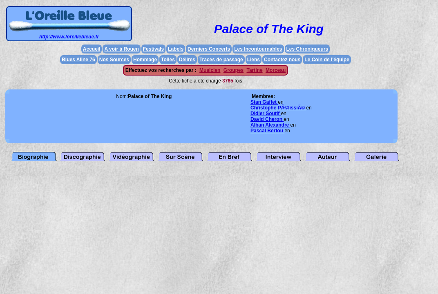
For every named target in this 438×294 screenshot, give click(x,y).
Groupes (233, 70)
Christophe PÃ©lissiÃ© (278, 108)
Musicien (209, 70)
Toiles (168, 59)
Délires (187, 59)
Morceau (276, 70)
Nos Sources (114, 59)
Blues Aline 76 (78, 59)
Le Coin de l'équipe (326, 59)
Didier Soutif (265, 113)
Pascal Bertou (267, 131)
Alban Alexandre (270, 125)
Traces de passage (221, 59)
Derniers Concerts (209, 49)
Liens (253, 59)
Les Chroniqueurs (307, 49)
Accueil (92, 49)
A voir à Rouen (121, 49)
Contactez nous (282, 59)
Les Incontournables (258, 49)
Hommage (145, 59)
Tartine (254, 70)
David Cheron (267, 119)
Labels (175, 49)
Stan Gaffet (264, 102)
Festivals (153, 49)
